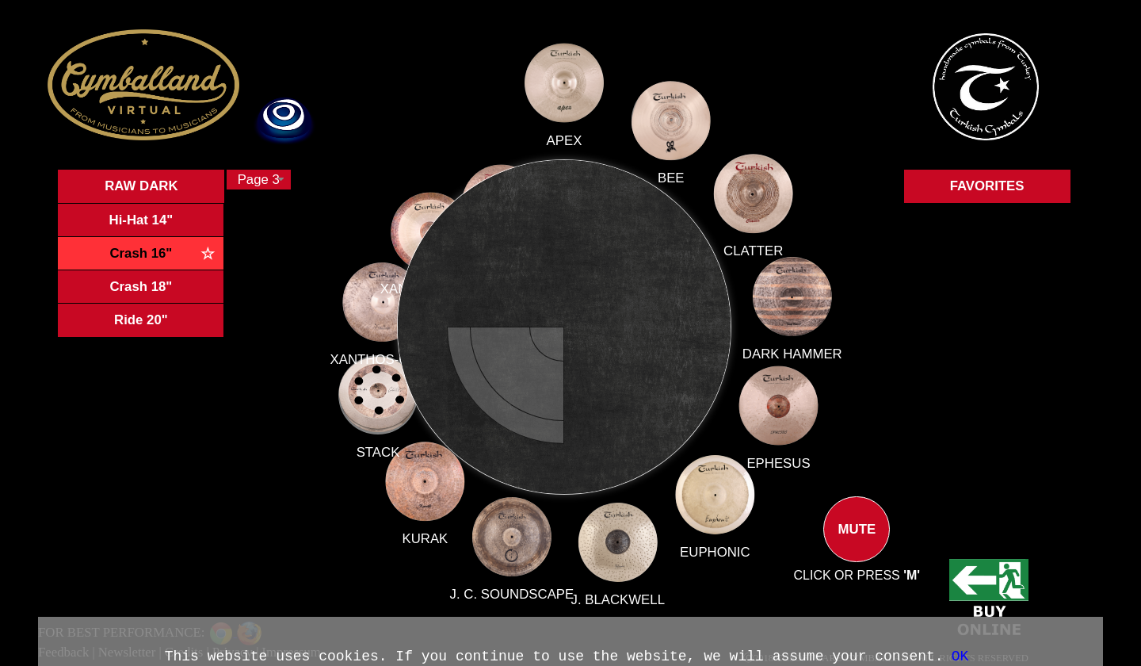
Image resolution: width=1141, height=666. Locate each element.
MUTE (856, 542)
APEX (564, 151)
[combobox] (259, 179)
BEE (671, 178)
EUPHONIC (712, 549)
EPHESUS (776, 462)
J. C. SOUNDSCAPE (514, 583)
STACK (396, 446)
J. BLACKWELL (615, 593)
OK (960, 656)
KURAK (435, 527)
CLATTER (753, 250)
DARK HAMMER (791, 354)
